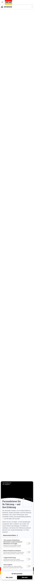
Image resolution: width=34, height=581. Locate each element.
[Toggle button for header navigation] (2, 2)
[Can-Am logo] (8, 2)
